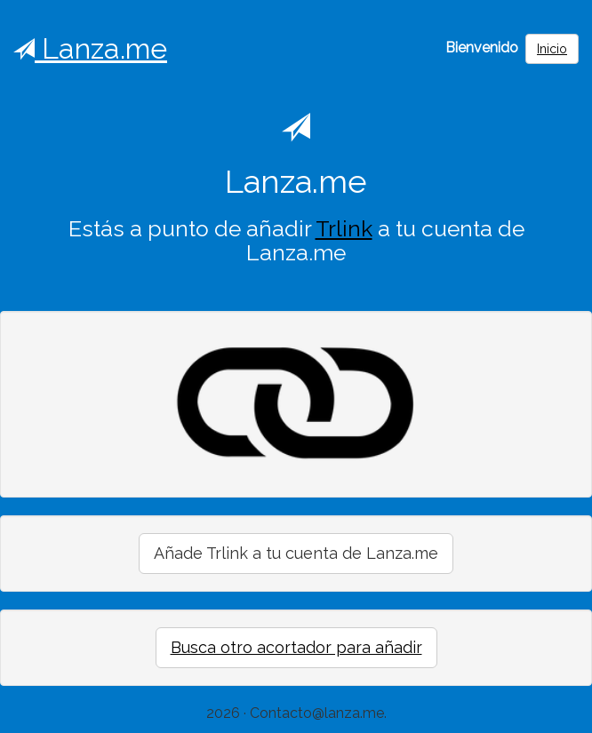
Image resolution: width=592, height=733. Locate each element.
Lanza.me (90, 48)
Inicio (552, 49)
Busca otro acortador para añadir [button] (296, 647)
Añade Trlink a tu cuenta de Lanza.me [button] (296, 553)
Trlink (344, 229)
